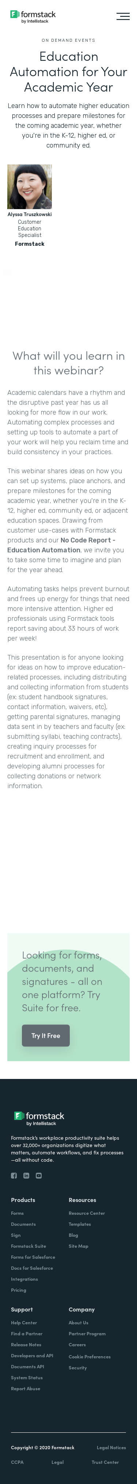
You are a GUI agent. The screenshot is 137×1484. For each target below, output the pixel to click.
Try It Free (45, 1042)
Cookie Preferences (90, 1356)
